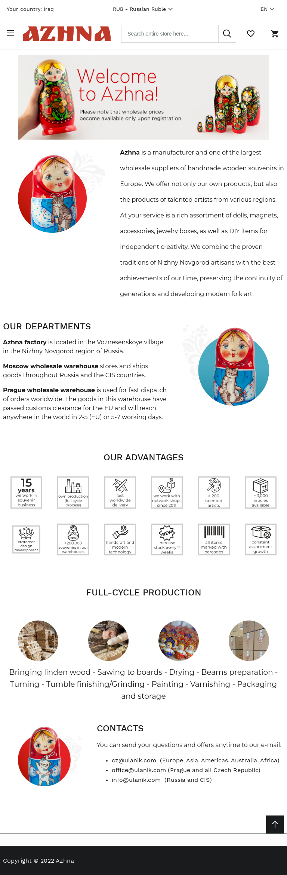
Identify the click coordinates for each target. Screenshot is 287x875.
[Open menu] (12, 33)
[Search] (227, 33)
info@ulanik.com (136, 778)
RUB (144, 8)
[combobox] (181, 33)
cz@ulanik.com (134, 759)
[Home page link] (69, 33)
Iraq (49, 9)
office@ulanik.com (139, 769)
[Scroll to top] (275, 824)
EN (268, 8)
